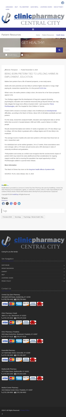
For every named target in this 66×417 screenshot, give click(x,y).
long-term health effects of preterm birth (41, 169)
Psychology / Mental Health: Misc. (34, 217)
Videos (25, 55)
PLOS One (42, 88)
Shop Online (5, 265)
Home (38, 35)
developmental (52, 111)
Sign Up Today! (58, 7)
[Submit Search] (59, 49)
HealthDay (15, 194)
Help (16, 7)
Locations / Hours (46, 7)
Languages (9, 7)
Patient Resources (48, 35)
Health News (11, 55)
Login (7, 9)
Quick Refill (34, 7)
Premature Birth (7, 217)
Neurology (18, 217)
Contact (4, 271)
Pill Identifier (24, 7)
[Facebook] (62, 2)
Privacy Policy (6, 281)
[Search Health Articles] (29, 49)
